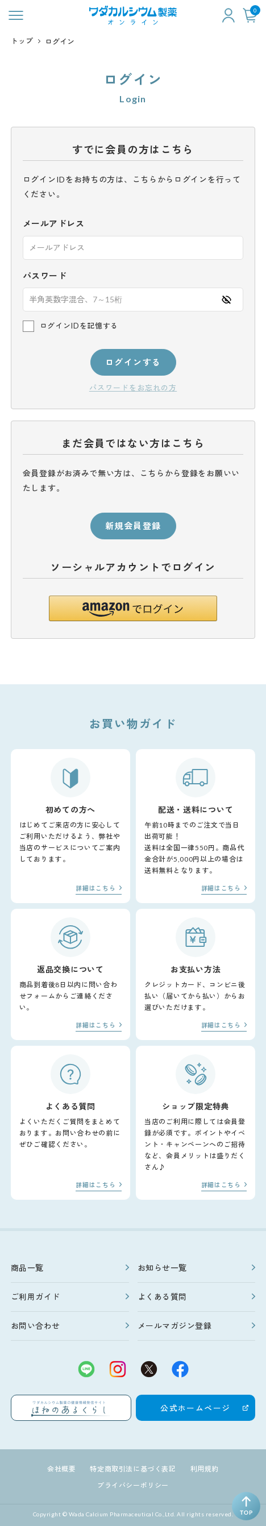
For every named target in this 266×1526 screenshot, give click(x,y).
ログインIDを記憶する (79, 325)
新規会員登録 (133, 526)
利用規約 (204, 1469)
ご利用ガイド (35, 1297)
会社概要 (61, 1469)
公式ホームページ (195, 1408)
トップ (22, 40)
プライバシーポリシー (133, 1485)
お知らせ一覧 (162, 1268)
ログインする (133, 362)
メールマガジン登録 (175, 1325)
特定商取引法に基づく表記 (133, 1469)
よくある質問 (162, 1297)
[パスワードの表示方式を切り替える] (226, 299)
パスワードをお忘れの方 (133, 388)
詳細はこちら (95, 888)
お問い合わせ (35, 1325)
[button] (133, 608)
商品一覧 (27, 1268)
